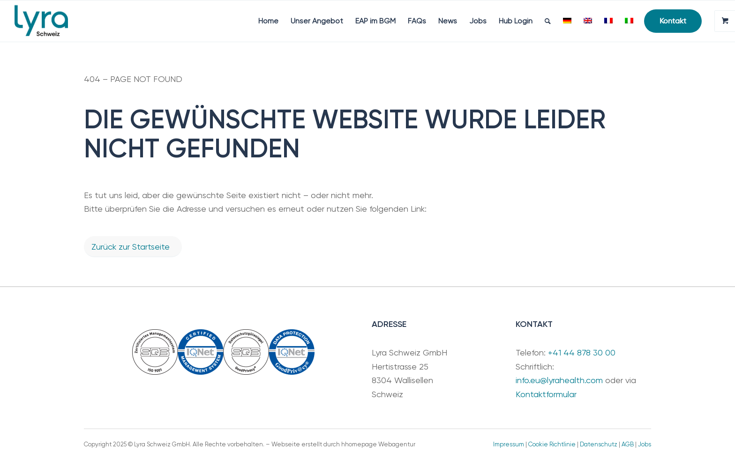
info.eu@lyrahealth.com (559, 380)
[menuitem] (268, 21)
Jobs (644, 444)
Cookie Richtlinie (552, 444)
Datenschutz (598, 444)
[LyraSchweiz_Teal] (41, 21)
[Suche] (548, 21)
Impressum (508, 444)
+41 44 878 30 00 (581, 352)
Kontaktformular (546, 394)
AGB (628, 444)
